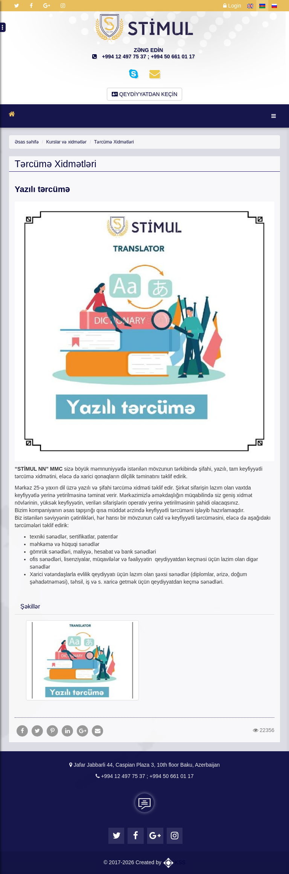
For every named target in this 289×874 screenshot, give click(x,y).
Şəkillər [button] (30, 606)
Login (232, 6)
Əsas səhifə (26, 142)
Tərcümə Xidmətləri (113, 142)
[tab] (144, 606)
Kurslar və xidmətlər (66, 142)
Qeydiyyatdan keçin (144, 94)
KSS (174, 862)
